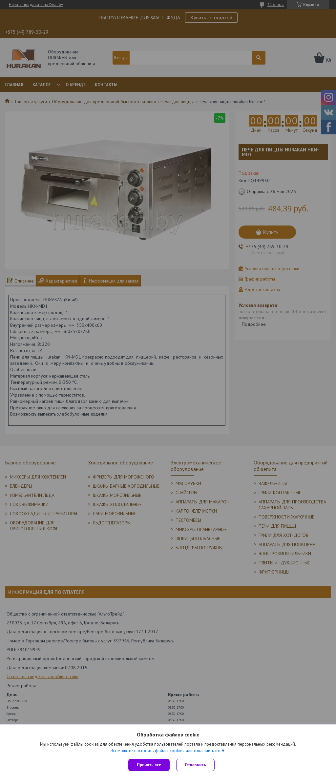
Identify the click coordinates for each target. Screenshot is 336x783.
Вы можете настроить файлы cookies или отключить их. (166, 751)
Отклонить (195, 765)
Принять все (149, 765)
